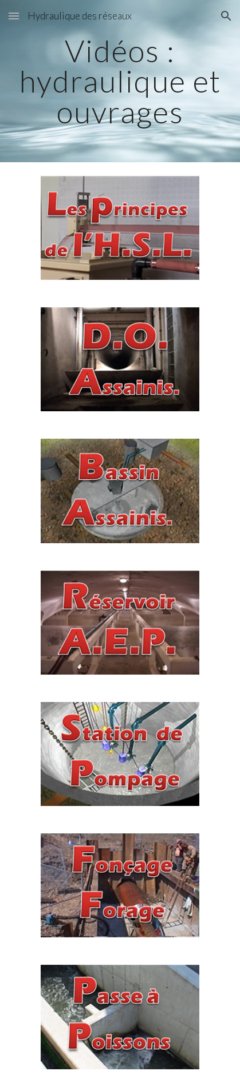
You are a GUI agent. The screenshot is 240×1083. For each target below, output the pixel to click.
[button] (13, 15)
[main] (119, 81)
